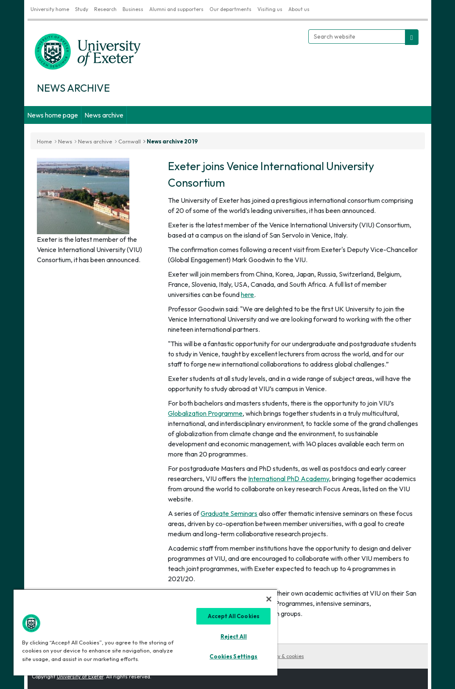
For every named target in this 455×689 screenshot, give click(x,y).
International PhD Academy (288, 478)
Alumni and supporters (176, 9)
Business (133, 9)
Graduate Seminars (229, 513)
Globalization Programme (205, 413)
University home (50, 9)
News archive (103, 115)
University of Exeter (80, 676)
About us (299, 9)
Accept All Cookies (234, 616)
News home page (52, 115)
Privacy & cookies (283, 656)
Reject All (234, 636)
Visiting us (269, 9)
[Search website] (356, 36)
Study (81, 9)
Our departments (230, 9)
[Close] (268, 599)
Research (105, 9)
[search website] (412, 37)
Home (44, 141)
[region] (145, 632)
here (247, 294)
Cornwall (129, 141)
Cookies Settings (233, 656)
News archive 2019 (172, 141)
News (65, 141)
